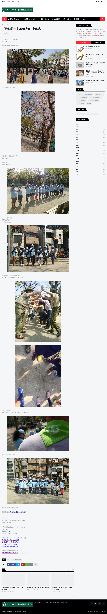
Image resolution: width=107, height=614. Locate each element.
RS (92, 114)
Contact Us (15, 1)
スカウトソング (98, 94)
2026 (90, 124)
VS (87, 114)
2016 (90, 151)
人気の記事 (83, 42)
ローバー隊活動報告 (93, 100)
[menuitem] (4, 19)
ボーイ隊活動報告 (81, 100)
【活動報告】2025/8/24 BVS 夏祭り (38, 588)
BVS (8, 25)
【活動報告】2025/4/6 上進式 (95, 80)
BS (96, 114)
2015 (90, 153)
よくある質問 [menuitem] (56, 19)
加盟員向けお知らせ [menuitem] (30, 19)
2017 (90, 148)
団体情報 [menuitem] (76, 19)
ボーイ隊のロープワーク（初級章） (94, 55)
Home (3, 1)
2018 (90, 145)
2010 (90, 167)
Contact (102, 611)
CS (83, 114)
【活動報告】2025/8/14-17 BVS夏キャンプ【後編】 (62, 588)
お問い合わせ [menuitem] (67, 19)
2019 (90, 143)
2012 (90, 161)
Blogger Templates (15, 611)
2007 (90, 174)
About (9, 1)
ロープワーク (80, 103)
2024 (90, 129)
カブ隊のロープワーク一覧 (93, 46)
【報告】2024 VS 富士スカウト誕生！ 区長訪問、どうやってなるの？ (95, 72)
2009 (90, 169)
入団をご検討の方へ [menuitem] (14, 19)
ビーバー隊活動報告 (16, 559)
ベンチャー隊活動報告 (95, 97)
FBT (25, 611)
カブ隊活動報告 (88, 94)
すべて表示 (71, 570)
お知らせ (79, 94)
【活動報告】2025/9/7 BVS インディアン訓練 (13, 588)
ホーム (4, 25)
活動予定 (89, 103)
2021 (90, 137)
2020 (90, 140)
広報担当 (97, 35)
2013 (90, 159)
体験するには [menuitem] (45, 19)
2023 (90, 132)
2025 (90, 127)
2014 (90, 156)
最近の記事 (98, 42)
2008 (90, 172)
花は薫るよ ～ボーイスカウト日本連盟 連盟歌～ (95, 64)
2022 (90, 135)
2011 (90, 164)
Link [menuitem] (84, 19)
